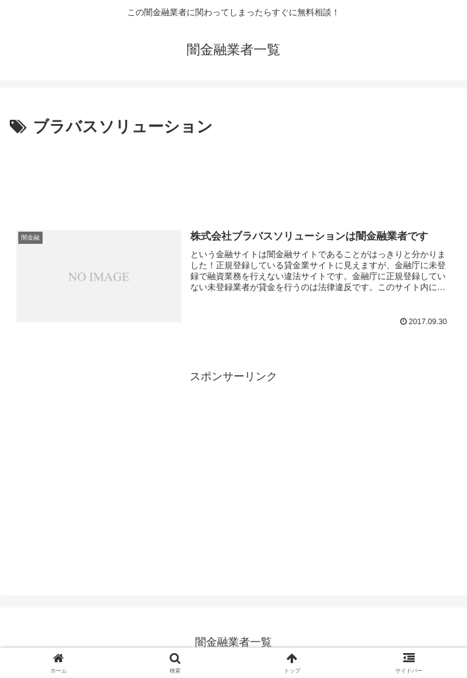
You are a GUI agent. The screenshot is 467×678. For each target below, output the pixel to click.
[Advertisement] (233, 174)
